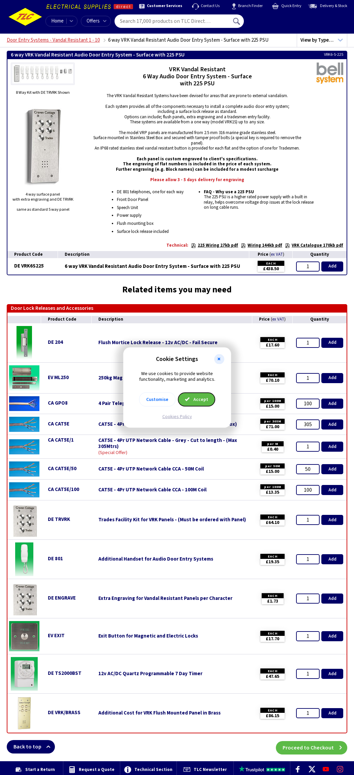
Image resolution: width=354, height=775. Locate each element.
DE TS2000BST (65, 673)
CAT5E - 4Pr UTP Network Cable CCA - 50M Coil (151, 469)
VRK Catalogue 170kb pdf (314, 245)
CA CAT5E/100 (63, 489)
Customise (157, 399)
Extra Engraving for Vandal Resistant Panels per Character (165, 599)
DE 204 (55, 342)
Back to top (34, 746)
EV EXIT (56, 635)
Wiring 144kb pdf (261, 245)
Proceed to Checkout (315, 746)
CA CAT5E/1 (61, 440)
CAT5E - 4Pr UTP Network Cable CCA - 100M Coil (152, 490)
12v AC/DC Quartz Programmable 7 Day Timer (150, 674)
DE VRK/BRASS (64, 712)
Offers (96, 21)
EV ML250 (58, 377)
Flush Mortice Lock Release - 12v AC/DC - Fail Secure (158, 343)
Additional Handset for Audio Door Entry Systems (155, 559)
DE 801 (55, 558)
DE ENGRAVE (62, 598)
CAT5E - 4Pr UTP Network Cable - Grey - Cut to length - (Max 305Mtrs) (167, 444)
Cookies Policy (177, 416)
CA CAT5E (58, 423)
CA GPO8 (58, 403)
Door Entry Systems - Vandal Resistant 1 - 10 (53, 40)
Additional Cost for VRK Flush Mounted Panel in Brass (159, 713)
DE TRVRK (59, 519)
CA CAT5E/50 (62, 468)
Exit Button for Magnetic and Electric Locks (148, 636)
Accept (196, 399)
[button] (219, 359)
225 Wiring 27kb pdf (214, 245)
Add (332, 266)
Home (57, 21)
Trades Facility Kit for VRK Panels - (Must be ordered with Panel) (172, 520)
